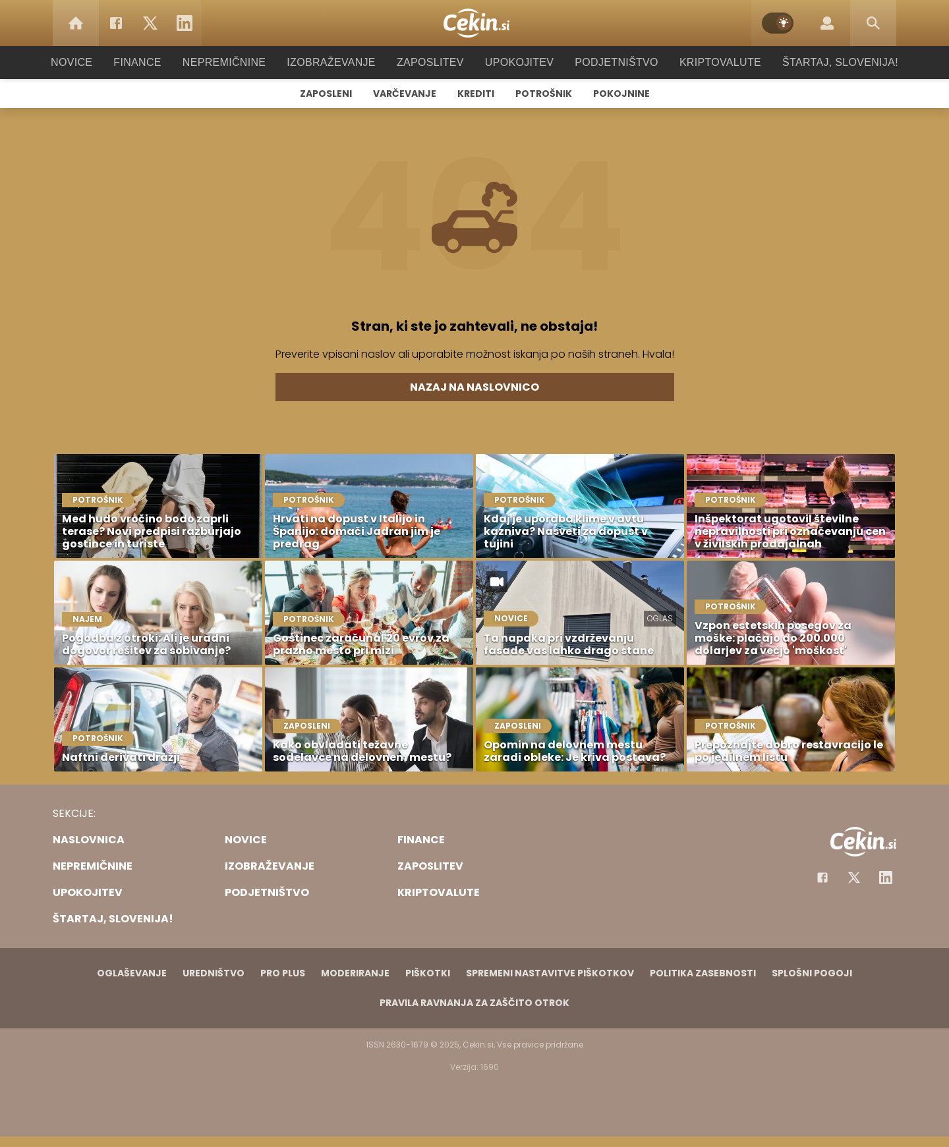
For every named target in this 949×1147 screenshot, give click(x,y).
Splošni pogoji (812, 973)
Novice (91, 62)
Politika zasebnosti (703, 973)
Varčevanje (404, 93)
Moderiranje (355, 973)
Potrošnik (543, 93)
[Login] (827, 23)
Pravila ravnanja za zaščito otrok (474, 1002)
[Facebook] (116, 23)
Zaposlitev (430, 62)
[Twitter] (150, 23)
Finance (155, 62)
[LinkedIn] (184, 23)
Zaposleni (326, 93)
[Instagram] (885, 877)
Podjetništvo (608, 62)
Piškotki (427, 973)
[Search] (873, 23)
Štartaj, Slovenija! (821, 62)
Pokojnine (621, 93)
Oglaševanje (132, 973)
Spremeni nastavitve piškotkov (550, 973)
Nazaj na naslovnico (474, 387)
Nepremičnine (237, 62)
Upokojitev (515, 62)
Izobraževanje (337, 62)
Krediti (475, 93)
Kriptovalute (706, 62)
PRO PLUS (282, 973)
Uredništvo (213, 973)
